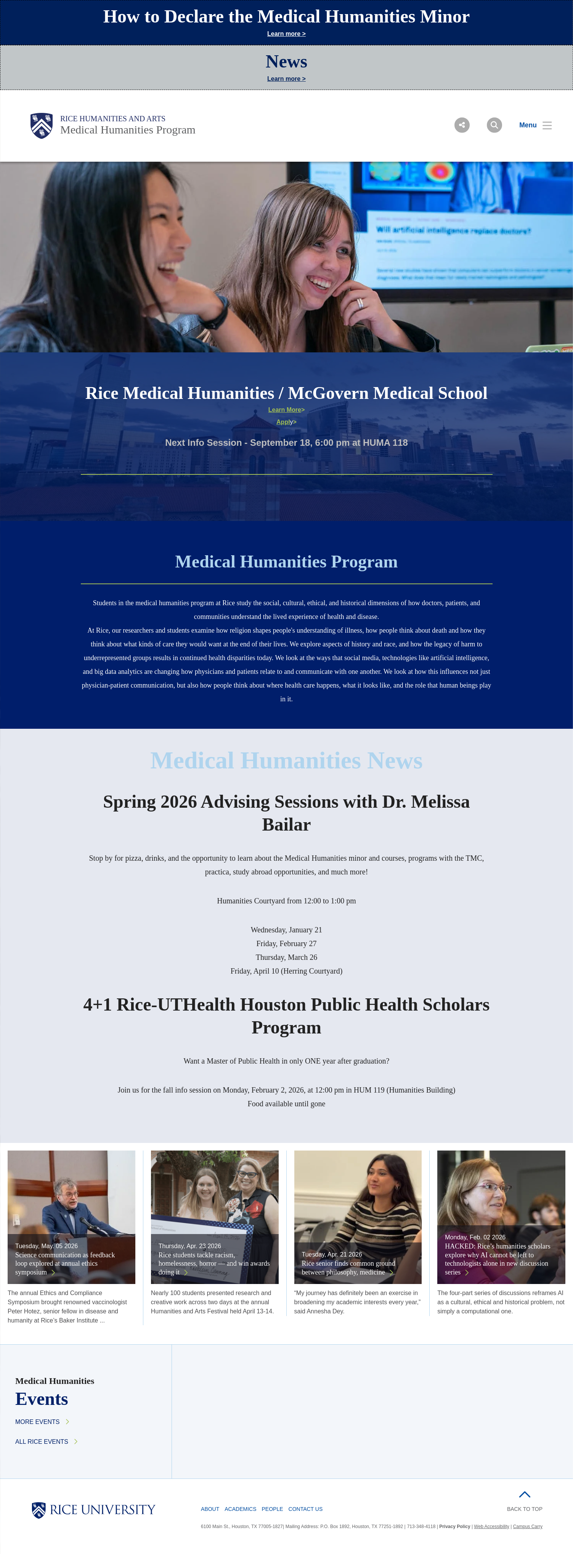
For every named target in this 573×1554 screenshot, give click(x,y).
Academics (240, 1509)
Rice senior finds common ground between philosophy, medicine (348, 1268)
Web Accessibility (491, 1526)
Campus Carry (528, 1526)
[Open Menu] (531, 125)
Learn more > (286, 34)
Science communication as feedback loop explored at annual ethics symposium (65, 1263)
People (272, 1509)
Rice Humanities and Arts (112, 118)
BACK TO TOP (525, 1509)
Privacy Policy (454, 1526)
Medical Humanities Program (128, 129)
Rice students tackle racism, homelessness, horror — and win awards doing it (214, 1263)
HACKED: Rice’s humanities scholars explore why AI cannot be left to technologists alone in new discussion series (497, 1259)
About (210, 1509)
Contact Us (306, 1509)
